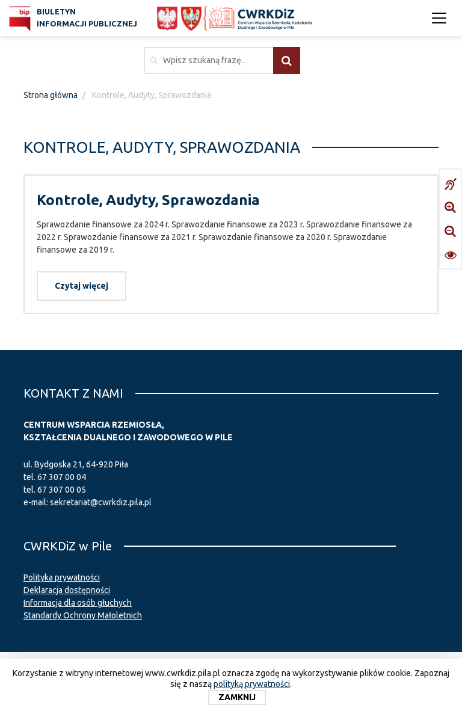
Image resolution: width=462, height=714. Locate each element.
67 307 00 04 (61, 477)
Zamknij (237, 697)
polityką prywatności (252, 684)
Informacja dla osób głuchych (77, 603)
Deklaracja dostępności (66, 590)
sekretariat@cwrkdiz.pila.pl (101, 502)
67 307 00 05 (61, 489)
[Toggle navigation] (439, 18)
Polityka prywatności (61, 577)
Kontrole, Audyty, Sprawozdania (148, 200)
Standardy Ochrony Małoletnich (82, 615)
